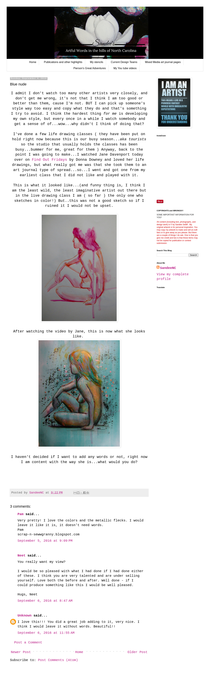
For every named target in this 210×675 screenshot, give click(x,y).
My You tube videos (125, 68)
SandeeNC (168, 268)
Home (32, 62)
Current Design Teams (124, 62)
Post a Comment (28, 642)
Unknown (25, 615)
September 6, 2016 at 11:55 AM (46, 633)
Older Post (138, 652)
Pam (21, 514)
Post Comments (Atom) (58, 660)
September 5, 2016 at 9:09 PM (45, 541)
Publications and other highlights (63, 62)
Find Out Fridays (49, 160)
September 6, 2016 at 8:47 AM (45, 601)
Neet (22, 555)
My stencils (96, 62)
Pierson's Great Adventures (89, 68)
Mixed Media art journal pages (163, 62)
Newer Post (21, 652)
